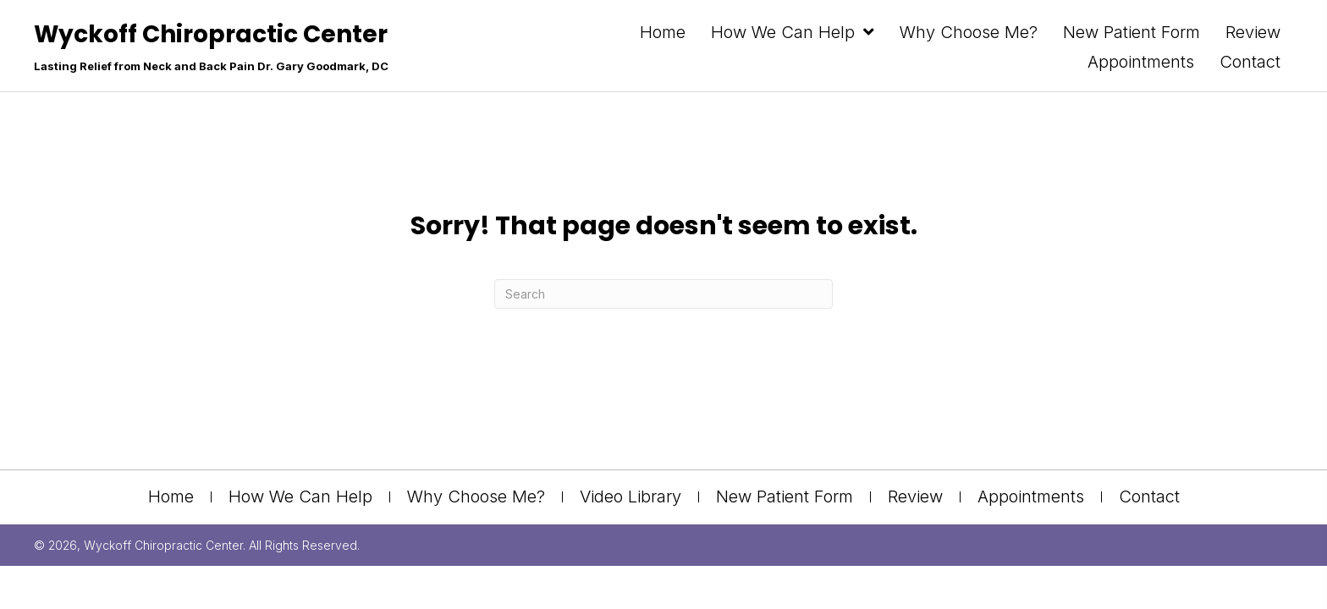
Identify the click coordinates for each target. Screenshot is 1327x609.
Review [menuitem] (915, 497)
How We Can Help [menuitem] (300, 497)
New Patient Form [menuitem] (784, 497)
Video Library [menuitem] (630, 497)
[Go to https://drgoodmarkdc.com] (211, 51)
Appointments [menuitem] (1030, 497)
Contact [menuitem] (1149, 497)
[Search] (663, 294)
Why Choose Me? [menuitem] (476, 497)
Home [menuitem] (171, 497)
